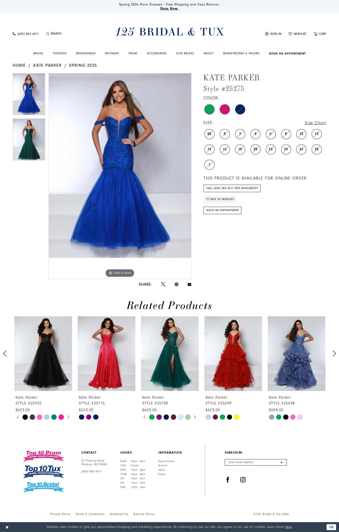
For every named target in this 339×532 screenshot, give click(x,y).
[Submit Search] (47, 34)
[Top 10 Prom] (43, 456)
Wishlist (162, 465)
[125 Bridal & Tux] (169, 31)
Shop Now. (169, 9)
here (288, 527)
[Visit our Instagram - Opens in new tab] (243, 480)
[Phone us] (26, 34)
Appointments (166, 461)
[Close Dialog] (7, 527)
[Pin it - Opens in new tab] (176, 284)
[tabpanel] (29, 95)
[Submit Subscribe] (282, 462)
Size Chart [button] (315, 123)
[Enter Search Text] (71, 34)
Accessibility (119, 514)
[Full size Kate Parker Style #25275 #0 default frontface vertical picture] (120, 175)
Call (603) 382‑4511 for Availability (232, 188)
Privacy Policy (60, 514)
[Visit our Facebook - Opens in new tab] (228, 480)
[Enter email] (256, 462)
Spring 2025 (83, 65)
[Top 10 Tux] (43, 472)
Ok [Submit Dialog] (331, 527)
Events (162, 474)
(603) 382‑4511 (92, 471)
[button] (273, 34)
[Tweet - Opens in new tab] (163, 284)
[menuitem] (26, 34)
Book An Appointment (222, 210)
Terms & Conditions (90, 514)
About (161, 469)
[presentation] (43, 353)
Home (19, 65)
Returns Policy (144, 514)
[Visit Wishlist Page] (297, 34)
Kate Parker (47, 65)
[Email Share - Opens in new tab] (189, 284)
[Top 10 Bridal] (43, 487)
